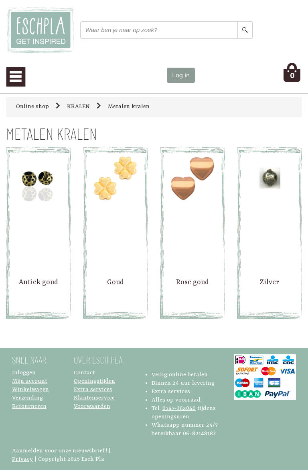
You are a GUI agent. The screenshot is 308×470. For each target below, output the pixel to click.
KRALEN (78, 106)
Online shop (32, 106)
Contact (84, 373)
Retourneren (29, 406)
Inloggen (24, 373)
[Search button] (245, 30)
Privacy (22, 459)
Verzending (27, 398)
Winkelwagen (30, 389)
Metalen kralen (129, 106)
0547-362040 (179, 408)
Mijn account (29, 381)
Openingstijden (94, 381)
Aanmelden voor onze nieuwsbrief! (59, 451)
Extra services (93, 389)
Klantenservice (94, 398)
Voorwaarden (92, 406)
